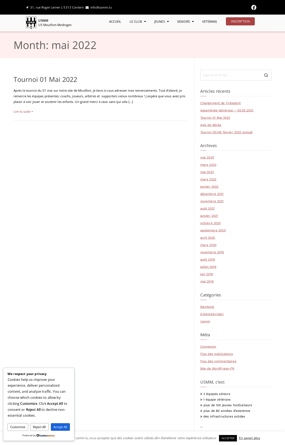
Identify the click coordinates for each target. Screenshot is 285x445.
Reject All (39, 427)
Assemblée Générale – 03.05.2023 (227, 110)
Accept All (60, 427)
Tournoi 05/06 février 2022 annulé (226, 132)
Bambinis (207, 307)
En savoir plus (249, 438)
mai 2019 (207, 281)
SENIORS (185, 21)
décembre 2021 (212, 194)
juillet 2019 (208, 267)
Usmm (205, 321)
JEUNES (161, 21)
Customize (17, 427)
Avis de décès (211, 125)
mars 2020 (208, 245)
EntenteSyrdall (212, 314)
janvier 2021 (209, 216)
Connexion (208, 347)
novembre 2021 (212, 201)
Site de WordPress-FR (217, 368)
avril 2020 (207, 238)
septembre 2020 (213, 230)
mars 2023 (208, 165)
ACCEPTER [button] (228, 438)
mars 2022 (208, 179)
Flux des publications (216, 354)
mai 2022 (207, 172)
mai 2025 (207, 157)
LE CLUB (138, 21)
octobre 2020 (210, 223)
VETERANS (209, 21)
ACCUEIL (115, 21)
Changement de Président (220, 103)
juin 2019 (206, 274)
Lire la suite (23, 111)
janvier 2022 (209, 187)
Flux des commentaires (218, 361)
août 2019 (207, 259)
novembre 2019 (212, 252)
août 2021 (207, 208)
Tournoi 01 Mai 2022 (45, 79)
